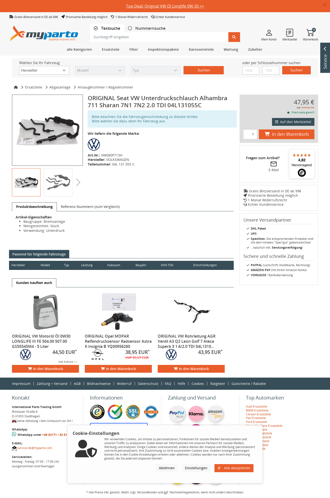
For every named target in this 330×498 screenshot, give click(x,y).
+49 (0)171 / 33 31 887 (57, 435)
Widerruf (124, 383)
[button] (326, 5)
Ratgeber (217, 383)
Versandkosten (307, 107)
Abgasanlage (59, 87)
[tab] (107, 28)
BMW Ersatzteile (257, 410)
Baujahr (147, 265)
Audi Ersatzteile (256, 406)
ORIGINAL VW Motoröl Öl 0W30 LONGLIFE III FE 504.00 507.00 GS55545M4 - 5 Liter (41, 341)
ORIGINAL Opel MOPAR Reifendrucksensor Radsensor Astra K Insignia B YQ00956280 (118, 341)
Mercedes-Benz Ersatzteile (264, 426)
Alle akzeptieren (234, 468)
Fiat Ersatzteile (256, 418)
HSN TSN (174, 265)
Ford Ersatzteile (256, 422)
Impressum (21, 383)
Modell (47, 265)
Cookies (198, 383)
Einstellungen (196, 468)
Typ (69, 265)
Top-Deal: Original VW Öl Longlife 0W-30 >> (165, 6)
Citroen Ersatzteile (258, 414)
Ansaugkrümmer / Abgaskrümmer (105, 87)
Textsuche (110, 28)
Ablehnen (167, 468)
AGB (77, 383)
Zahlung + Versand (52, 383)
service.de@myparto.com (35, 448)
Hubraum (118, 265)
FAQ (168, 383)
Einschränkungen (203, 265)
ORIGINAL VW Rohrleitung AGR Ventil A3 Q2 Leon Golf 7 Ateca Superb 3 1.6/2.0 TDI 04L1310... (186, 341)
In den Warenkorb (45, 368)
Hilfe (181, 383)
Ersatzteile (33, 87)
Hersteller (18, 265)
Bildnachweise (99, 383)
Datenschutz (148, 383)
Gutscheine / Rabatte (249, 383)
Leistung (90, 265)
